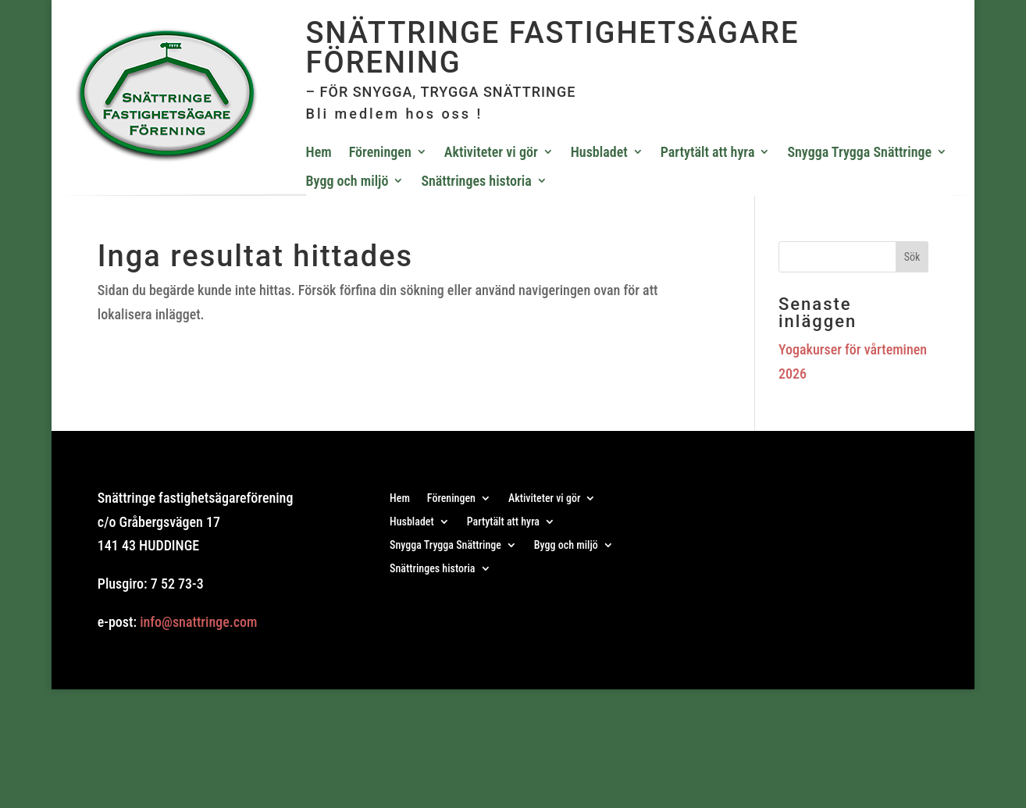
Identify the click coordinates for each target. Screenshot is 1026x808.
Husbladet (599, 152)
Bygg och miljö (347, 181)
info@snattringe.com (198, 622)
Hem (319, 152)
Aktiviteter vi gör (491, 152)
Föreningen (380, 152)
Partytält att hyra (708, 152)
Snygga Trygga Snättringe (859, 152)
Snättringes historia (476, 181)
